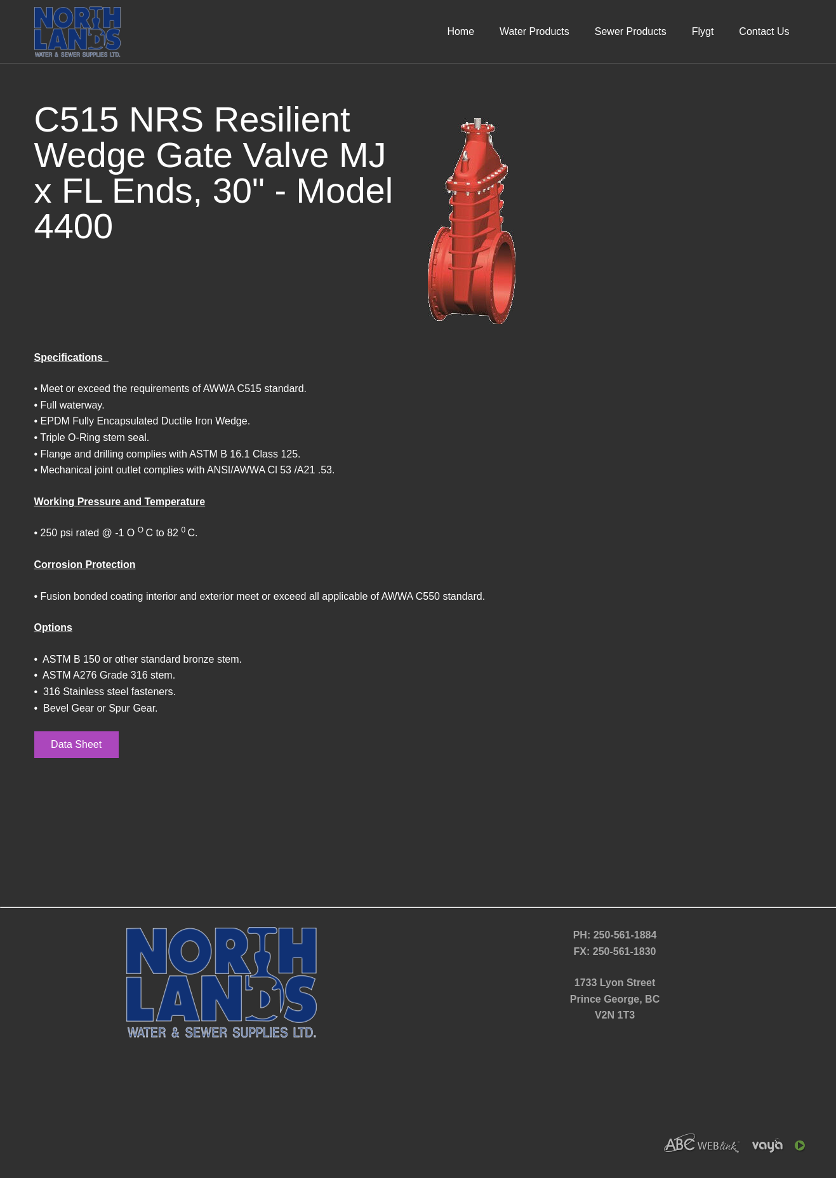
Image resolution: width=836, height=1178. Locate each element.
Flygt (703, 31)
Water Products (534, 31)
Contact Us (764, 31)
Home (460, 31)
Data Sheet (76, 744)
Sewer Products (631, 31)
